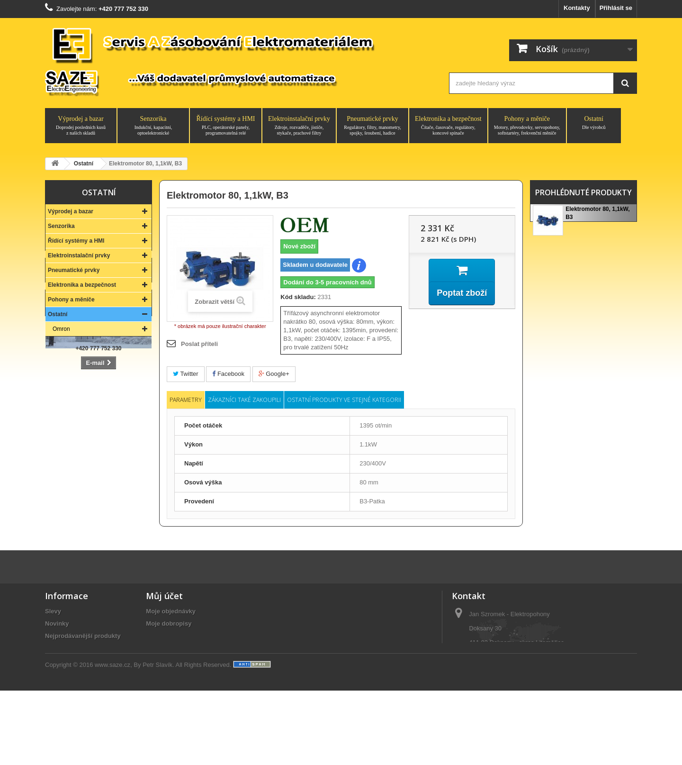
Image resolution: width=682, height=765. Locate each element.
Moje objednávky (171, 617)
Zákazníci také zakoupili (244, 400)
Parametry (186, 400)
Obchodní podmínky (75, 691)
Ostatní (594, 122)
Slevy (53, 617)
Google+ (274, 373)
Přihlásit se (616, 7)
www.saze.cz (112, 739)
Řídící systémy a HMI (226, 125)
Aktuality (58, 704)
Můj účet (164, 602)
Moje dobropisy (168, 630)
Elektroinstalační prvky (299, 125)
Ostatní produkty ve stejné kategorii (344, 400)
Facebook (228, 373)
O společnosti (65, 667)
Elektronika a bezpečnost (448, 125)
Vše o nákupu (65, 679)
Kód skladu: (297, 297)
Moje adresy (163, 642)
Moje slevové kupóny (177, 667)
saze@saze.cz (510, 702)
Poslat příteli (199, 343)
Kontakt (98, 454)
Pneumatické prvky (372, 125)
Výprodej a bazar (81, 125)
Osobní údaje (165, 654)
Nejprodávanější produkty (83, 642)
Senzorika (153, 125)
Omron (61, 329)
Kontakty (577, 7)
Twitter (185, 373)
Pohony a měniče (527, 125)
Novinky (57, 630)
